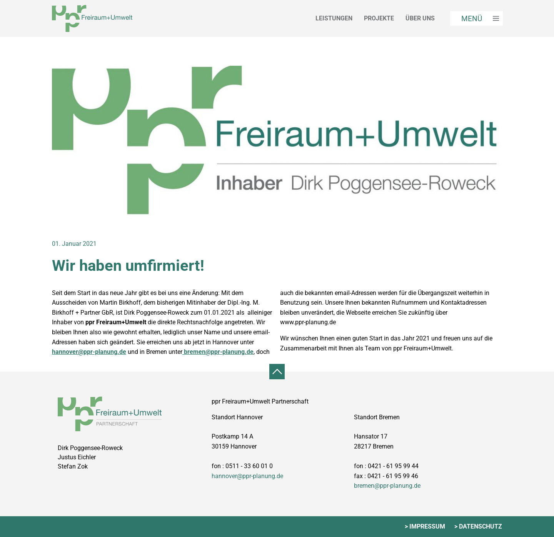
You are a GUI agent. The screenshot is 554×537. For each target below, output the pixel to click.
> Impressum (425, 526)
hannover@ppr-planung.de (89, 351)
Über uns (420, 18)
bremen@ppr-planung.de (218, 351)
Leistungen (333, 18)
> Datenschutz (478, 526)
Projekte (379, 18)
